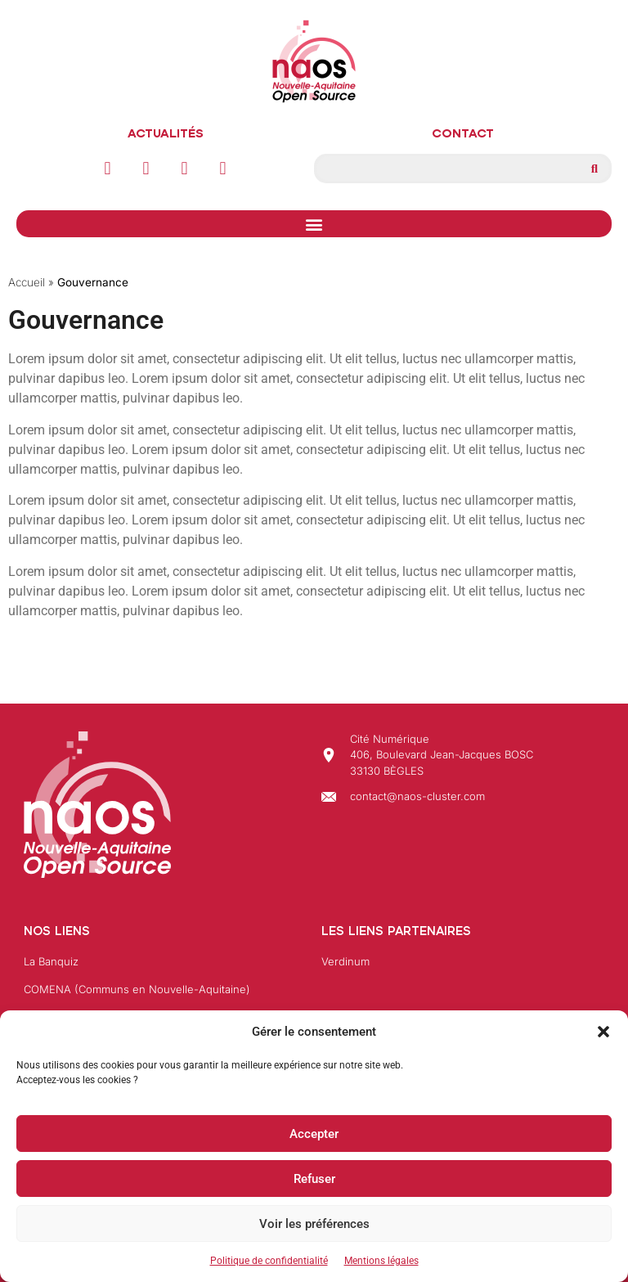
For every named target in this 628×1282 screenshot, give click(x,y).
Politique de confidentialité (269, 1260)
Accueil (26, 282)
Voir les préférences (314, 1224)
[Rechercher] (594, 168)
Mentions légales (381, 1260)
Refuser (314, 1179)
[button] (603, 1031)
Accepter (314, 1134)
